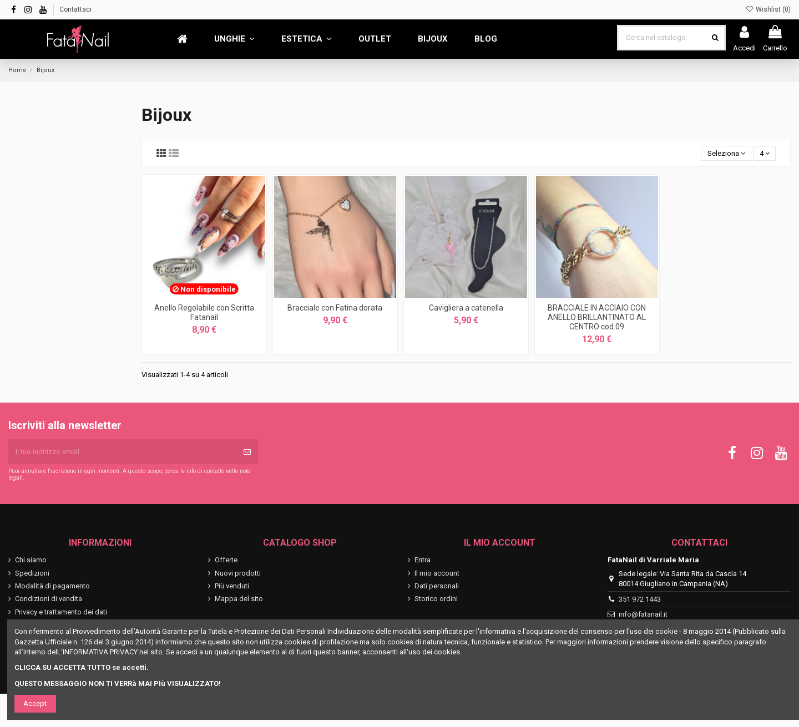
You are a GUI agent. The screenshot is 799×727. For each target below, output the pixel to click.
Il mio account (436, 573)
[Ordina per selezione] (726, 153)
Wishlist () (768, 9)
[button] (234, 39)
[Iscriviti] (247, 452)
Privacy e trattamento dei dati (61, 612)
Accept (35, 703)
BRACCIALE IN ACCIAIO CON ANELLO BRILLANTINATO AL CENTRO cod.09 (597, 317)
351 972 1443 (640, 599)
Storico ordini (436, 598)
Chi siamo (31, 560)
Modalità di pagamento (52, 586)
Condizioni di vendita (48, 598)
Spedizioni (32, 573)
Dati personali (436, 586)
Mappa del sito (239, 598)
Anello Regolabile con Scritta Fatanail (204, 312)
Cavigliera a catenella (466, 307)
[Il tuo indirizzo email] (122, 452)
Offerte (226, 560)
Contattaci (75, 9)
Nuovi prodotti (238, 573)
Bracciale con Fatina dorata (334, 307)
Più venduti (232, 586)
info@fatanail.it (643, 614)
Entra (422, 560)
